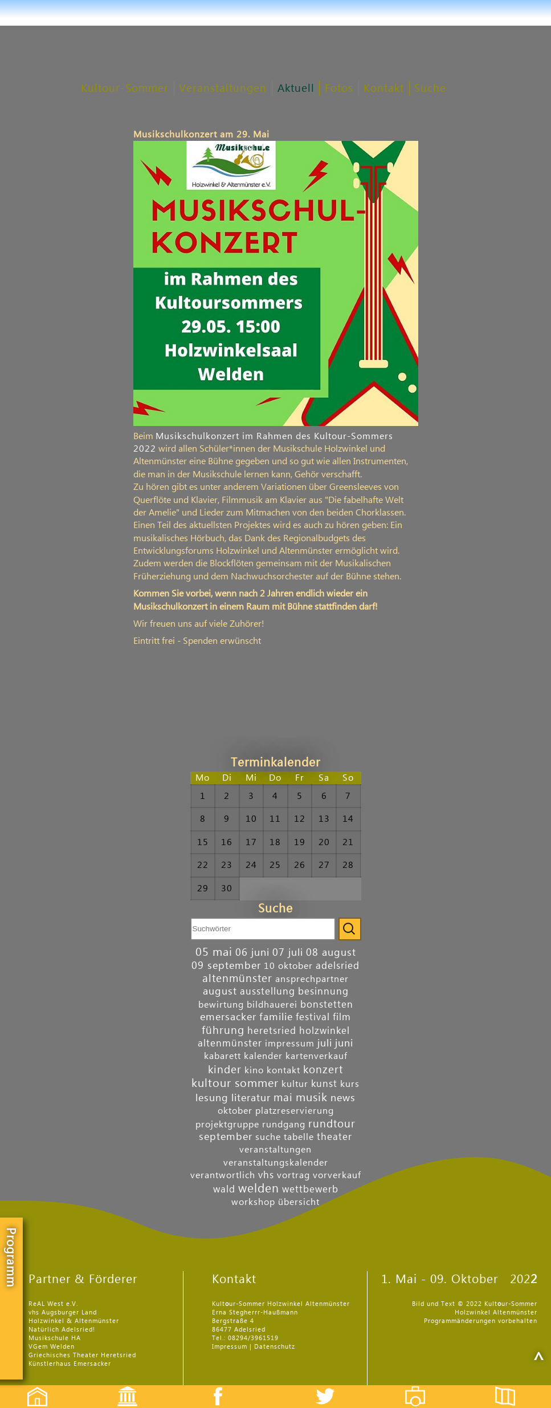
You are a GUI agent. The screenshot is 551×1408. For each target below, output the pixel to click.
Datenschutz (274, 1347)
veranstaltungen (275, 1149)
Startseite (31, 1386)
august (220, 991)
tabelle (299, 1137)
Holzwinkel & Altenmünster (73, 1321)
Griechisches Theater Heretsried (82, 1355)
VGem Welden (51, 1347)
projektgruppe (227, 1124)
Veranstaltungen (223, 88)
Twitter (332, 1386)
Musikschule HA (54, 1338)
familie (276, 1017)
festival (313, 1017)
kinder (225, 1069)
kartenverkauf (316, 1056)
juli (324, 1043)
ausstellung (267, 991)
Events (120, 1386)
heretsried (271, 1030)
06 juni (252, 952)
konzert (323, 1069)
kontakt (283, 1070)
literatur (251, 1098)
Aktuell (296, 88)
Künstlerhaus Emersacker (69, 1364)
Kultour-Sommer (125, 88)
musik (312, 1098)
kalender (263, 1056)
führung (223, 1030)
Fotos (339, 88)
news (343, 1098)
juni (344, 1043)
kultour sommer (235, 1083)
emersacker (228, 1017)
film (342, 1017)
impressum (290, 1043)
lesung (211, 1098)
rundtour (332, 1124)
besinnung (323, 991)
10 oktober (288, 966)
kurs (350, 1084)
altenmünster (237, 978)
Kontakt (384, 88)
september (225, 1137)
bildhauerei (272, 1004)
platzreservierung (294, 1110)
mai (283, 1097)
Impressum (229, 1347)
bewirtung (221, 1004)
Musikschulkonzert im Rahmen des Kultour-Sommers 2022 (263, 442)
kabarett (222, 1056)
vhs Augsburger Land (62, 1312)
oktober (235, 1110)
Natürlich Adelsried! (61, 1329)
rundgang (283, 1124)
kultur (294, 1084)
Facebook (212, 1386)
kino (254, 1070)
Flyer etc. (511, 1386)
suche (268, 1137)
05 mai (213, 952)
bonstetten (326, 1004)
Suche (430, 88)
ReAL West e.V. (53, 1304)
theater (334, 1137)
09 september (226, 965)
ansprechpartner (312, 979)
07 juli (287, 952)
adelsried (338, 965)
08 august (331, 952)
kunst (324, 1083)
